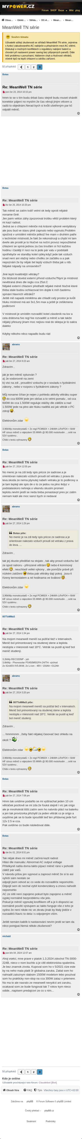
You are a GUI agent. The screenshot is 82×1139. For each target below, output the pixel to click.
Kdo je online (11, 1078)
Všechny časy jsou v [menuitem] (61, 1090)
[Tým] (37, 1090)
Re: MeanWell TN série (22, 87)
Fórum (45, 10)
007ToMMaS (8, 616)
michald (6, 936)
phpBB (30, 1101)
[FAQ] (27, 1090)
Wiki (71, 10)
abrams (16, 344)
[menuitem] (37, 20)
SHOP (53, 10)
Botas (5, 74)
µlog (77, 10)
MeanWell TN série (20, 27)
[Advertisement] (41, 151)
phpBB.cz (49, 1110)
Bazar (61, 10)
